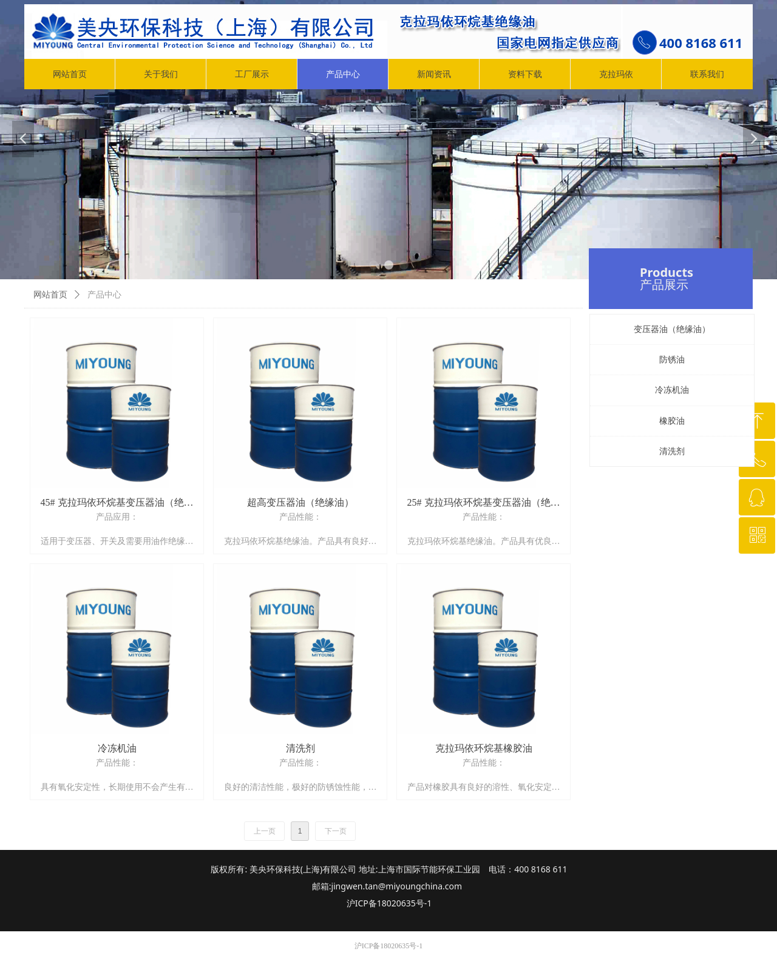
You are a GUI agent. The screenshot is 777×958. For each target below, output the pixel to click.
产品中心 (104, 294)
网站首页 (50, 294)
